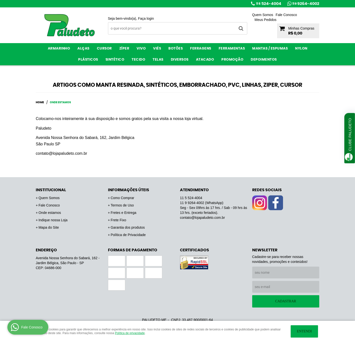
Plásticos (88, 59)
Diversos (180, 59)
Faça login (146, 18)
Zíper (124, 48)
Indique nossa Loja (53, 220)
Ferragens (200, 48)
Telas (158, 59)
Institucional (51, 190)
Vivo (141, 48)
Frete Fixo (118, 220)
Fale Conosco (286, 15)
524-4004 (268, 4)
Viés (157, 48)
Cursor (104, 48)
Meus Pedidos (266, 20)
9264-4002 (305, 4)
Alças (83, 48)
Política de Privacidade (128, 235)
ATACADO (205, 59)
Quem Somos (262, 15)
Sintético (115, 59)
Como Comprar (122, 198)
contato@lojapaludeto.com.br (202, 218)
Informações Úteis (128, 190)
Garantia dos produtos (128, 227)
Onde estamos (49, 213)
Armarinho (59, 48)
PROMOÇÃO (232, 59)
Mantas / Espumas (270, 48)
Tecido (138, 59)
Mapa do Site (48, 227)
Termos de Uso (122, 205)
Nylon (301, 48)
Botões (175, 48)
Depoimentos (264, 59)
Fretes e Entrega (123, 213)
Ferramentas (232, 48)
